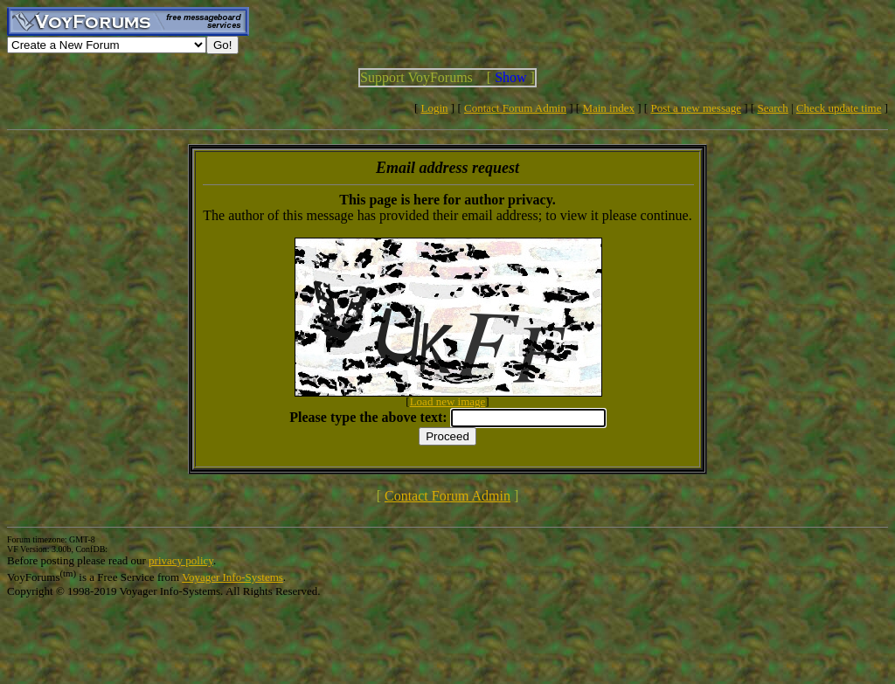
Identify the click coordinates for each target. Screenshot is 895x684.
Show (510, 77)
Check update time (838, 107)
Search (772, 107)
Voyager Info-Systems (232, 577)
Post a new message (695, 107)
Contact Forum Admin (515, 107)
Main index (608, 107)
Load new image (448, 401)
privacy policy (181, 560)
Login (434, 107)
